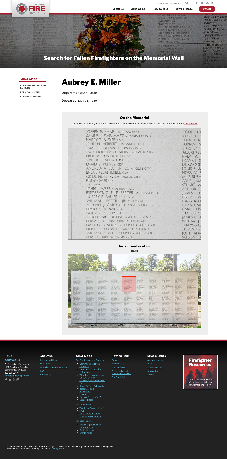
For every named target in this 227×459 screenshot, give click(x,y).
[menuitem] (37, 86)
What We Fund (86, 427)
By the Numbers (87, 430)
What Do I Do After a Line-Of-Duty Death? (92, 376)
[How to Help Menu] (160, 9)
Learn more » (190, 123)
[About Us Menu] (118, 9)
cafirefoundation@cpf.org (17, 375)
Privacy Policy (58, 449)
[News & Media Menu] (184, 9)
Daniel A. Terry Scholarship (92, 386)
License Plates (86, 399)
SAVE (81, 410)
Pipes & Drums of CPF (90, 397)
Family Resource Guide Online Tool (90, 370)
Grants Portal (86, 432)
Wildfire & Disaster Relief (91, 408)
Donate (207, 9)
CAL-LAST (84, 394)
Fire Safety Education (89, 413)
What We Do (29, 79)
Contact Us (12, 360)
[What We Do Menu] (138, 9)
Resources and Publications (86, 390)
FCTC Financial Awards (90, 416)
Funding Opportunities (90, 424)
